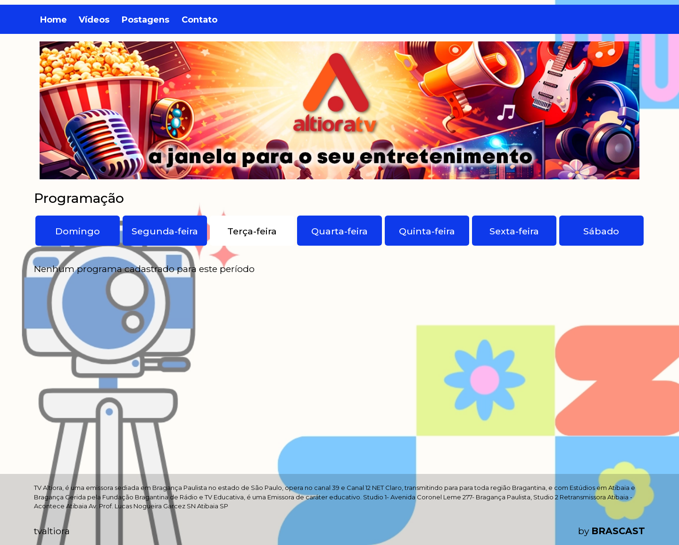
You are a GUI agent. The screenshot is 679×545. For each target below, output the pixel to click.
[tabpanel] (339, 269)
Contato (199, 20)
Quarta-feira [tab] (339, 231)
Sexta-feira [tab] (514, 231)
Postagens (145, 20)
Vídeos (94, 20)
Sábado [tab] (601, 231)
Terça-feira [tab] (252, 231)
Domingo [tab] (77, 231)
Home (53, 20)
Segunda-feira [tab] (165, 231)
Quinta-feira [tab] (427, 231)
